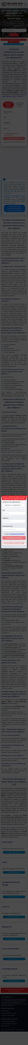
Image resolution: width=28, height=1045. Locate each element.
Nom (3, 510)
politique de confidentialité (18, 534)
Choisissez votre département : (11, 502)
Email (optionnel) (7, 526)
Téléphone (5, 518)
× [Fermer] (26, 497)
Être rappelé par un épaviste (14, 538)
